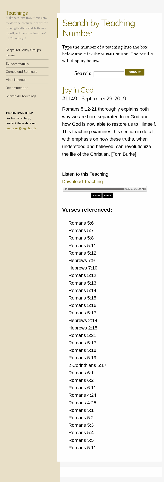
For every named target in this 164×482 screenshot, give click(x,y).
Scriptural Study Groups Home (23, 52)
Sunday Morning (17, 63)
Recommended (17, 88)
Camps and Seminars (21, 72)
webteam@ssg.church (21, 128)
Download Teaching (82, 181)
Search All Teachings (21, 96)
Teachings (16, 13)
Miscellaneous (16, 80)
